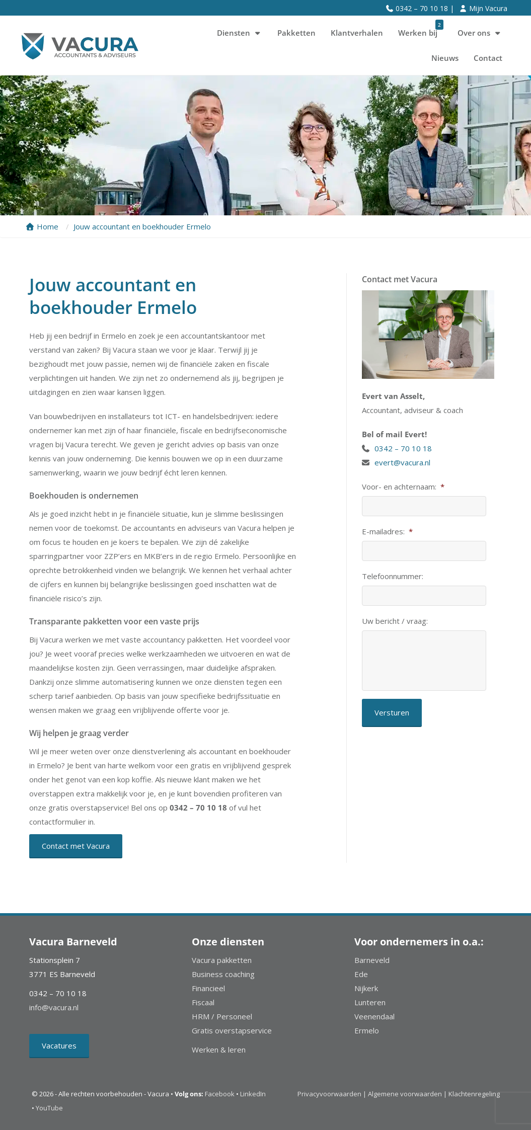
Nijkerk (366, 988)
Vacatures (59, 1045)
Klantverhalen (357, 33)
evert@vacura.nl (402, 462)
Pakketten (296, 33)
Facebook (220, 1093)
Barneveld (372, 960)
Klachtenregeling (474, 1093)
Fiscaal (203, 1002)
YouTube (49, 1107)
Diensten (239, 33)
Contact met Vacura (76, 846)
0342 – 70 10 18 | (425, 8)
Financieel (208, 988)
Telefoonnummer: (392, 576)
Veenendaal (374, 1016)
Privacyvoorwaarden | (332, 1093)
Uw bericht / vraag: (395, 621)
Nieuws (445, 58)
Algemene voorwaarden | (407, 1093)
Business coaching (223, 974)
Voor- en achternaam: (403, 487)
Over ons (480, 33)
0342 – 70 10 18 (404, 448)
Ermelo (366, 1030)
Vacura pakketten (222, 960)
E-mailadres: (387, 531)
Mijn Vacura (488, 8)
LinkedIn (253, 1093)
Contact (488, 58)
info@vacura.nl (54, 1007)
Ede (361, 974)
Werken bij (420, 29)
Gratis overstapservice (232, 1030)
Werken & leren (219, 1049)
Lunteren (370, 1002)
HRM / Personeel (222, 1016)
